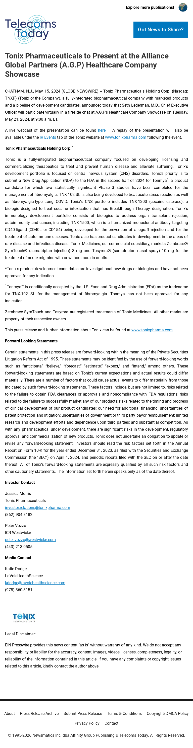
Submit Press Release (83, 713)
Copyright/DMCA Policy (168, 713)
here (102, 130)
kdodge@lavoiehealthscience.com (35, 582)
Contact (111, 723)
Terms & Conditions (124, 713)
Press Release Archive (39, 713)
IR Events (48, 137)
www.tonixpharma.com (125, 137)
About (9, 713)
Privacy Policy (87, 723)
